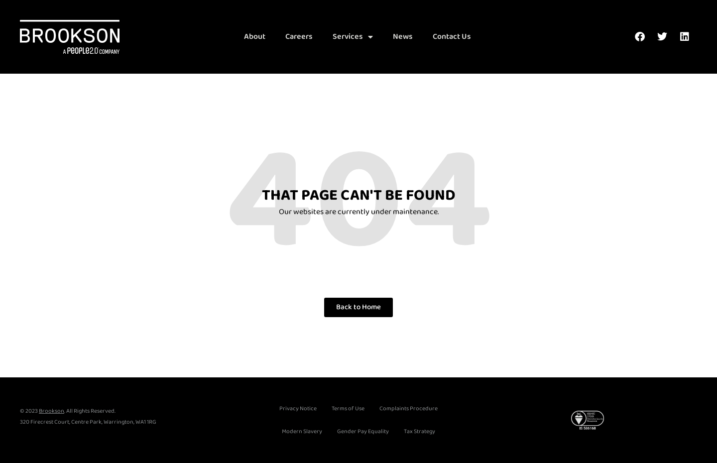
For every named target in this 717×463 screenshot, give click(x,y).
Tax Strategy (419, 431)
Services (353, 37)
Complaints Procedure (408, 408)
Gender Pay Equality (363, 431)
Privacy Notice (298, 408)
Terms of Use (348, 408)
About (254, 36)
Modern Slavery (302, 431)
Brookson (51, 411)
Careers (299, 36)
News (403, 36)
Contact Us (452, 36)
